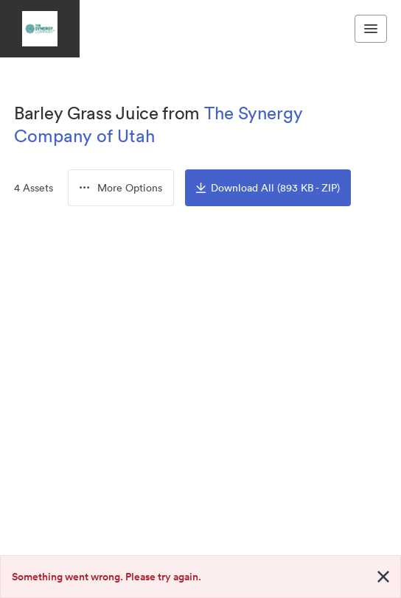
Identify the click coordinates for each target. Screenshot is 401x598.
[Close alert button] (383, 576)
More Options (121, 187)
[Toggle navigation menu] (371, 29)
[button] (121, 187)
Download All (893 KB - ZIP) (268, 187)
